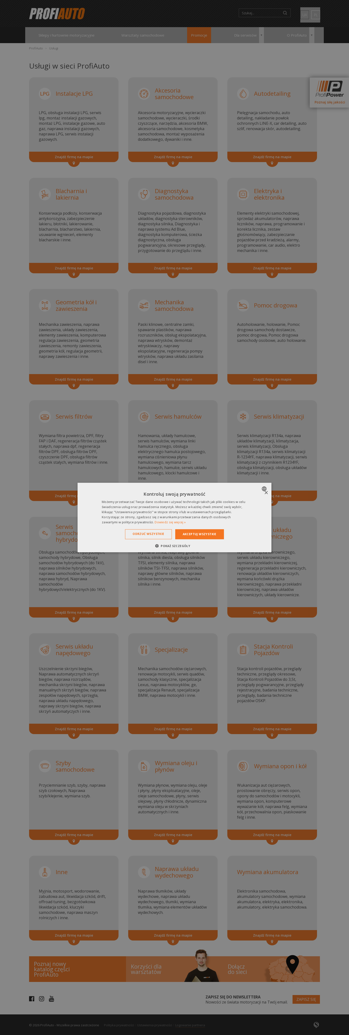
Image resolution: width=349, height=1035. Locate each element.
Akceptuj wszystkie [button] (199, 534)
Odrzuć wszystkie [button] (148, 534)
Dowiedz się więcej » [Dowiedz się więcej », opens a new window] (170, 522)
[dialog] (174, 517)
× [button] (266, 493)
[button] (174, 546)
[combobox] (265, 488)
